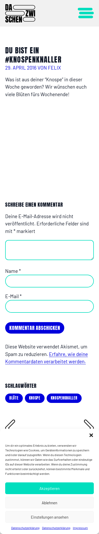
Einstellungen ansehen (49, 517)
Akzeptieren (49, 488)
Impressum (80, 528)
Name (13, 271)
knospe (34, 398)
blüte (14, 398)
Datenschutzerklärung (25, 528)
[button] (91, 435)
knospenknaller (64, 398)
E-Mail (13, 296)
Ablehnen (49, 502)
